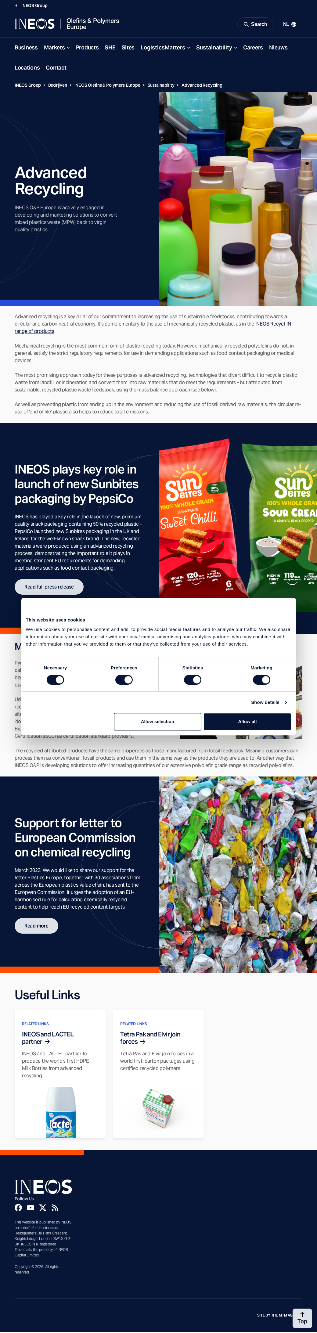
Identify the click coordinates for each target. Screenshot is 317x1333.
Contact (56, 68)
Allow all (247, 721)
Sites (128, 48)
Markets (54, 48)
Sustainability (214, 48)
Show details (265, 702)
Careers (253, 48)
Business (26, 48)
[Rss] (55, 1208)
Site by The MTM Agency (279, 1316)
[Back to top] (302, 1318)
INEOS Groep (28, 86)
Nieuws (278, 48)
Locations (27, 68)
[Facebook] (18, 1208)
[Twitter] (42, 1208)
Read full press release (49, 588)
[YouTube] (30, 1208)
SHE (110, 48)
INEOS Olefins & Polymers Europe (107, 86)
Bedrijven (57, 86)
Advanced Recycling (202, 86)
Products (87, 48)
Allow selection (157, 721)
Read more (36, 927)
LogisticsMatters (163, 48)
